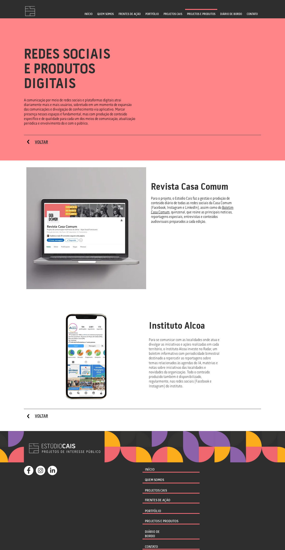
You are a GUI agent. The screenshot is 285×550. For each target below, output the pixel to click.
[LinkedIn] (52, 470)
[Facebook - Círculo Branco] (28, 470)
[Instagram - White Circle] (40, 470)
